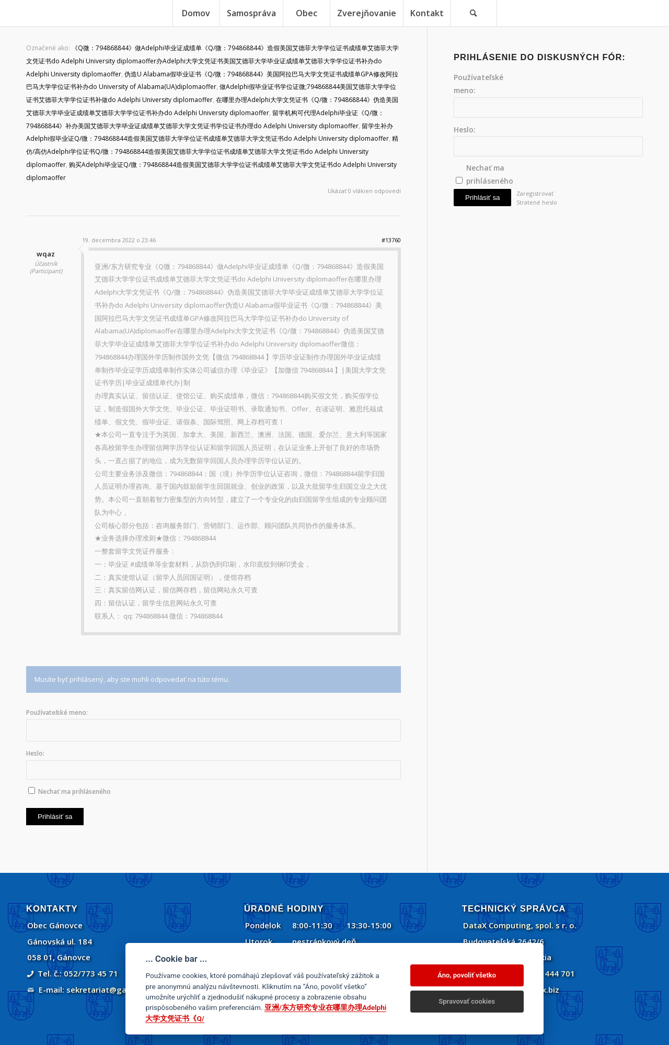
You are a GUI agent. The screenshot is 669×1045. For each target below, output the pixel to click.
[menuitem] (196, 13)
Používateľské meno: (57, 712)
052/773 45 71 (91, 973)
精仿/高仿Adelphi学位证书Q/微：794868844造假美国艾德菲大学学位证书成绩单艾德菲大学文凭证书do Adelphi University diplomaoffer (212, 151)
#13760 (391, 240)
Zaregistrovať (534, 193)
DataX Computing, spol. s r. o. (519, 925)
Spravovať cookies (467, 1001)
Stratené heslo (536, 202)
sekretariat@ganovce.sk (113, 989)
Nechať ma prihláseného (74, 791)
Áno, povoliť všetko (466, 975)
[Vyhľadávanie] (473, 13)
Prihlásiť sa (55, 817)
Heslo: (35, 753)
